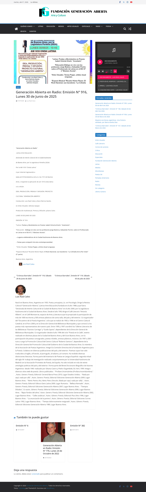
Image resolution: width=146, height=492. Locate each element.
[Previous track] (99, 71)
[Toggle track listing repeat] (115, 71)
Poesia (108, 26)
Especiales (86, 26)
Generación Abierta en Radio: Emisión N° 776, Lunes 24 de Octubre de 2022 (52, 449)
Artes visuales (73, 26)
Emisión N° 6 (22, 425)
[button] (33, 26)
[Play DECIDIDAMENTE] (100, 62)
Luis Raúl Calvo (31, 101)
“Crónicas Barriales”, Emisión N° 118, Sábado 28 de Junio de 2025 (32, 277)
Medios (61, 26)
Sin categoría (99, 188)
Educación (51, 26)
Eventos (33, 31)
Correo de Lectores (101, 147)
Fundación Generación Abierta (105, 161)
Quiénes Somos (26, 26)
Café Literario (100, 144)
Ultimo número (100, 192)
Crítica (97, 150)
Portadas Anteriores (102, 178)
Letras (40, 26)
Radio (98, 26)
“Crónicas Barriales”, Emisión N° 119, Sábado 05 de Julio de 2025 (73, 277)
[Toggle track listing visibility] (128, 71)
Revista (23, 31)
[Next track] (102, 71)
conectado (35, 474)
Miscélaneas (99, 171)
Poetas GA (98, 174)
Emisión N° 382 (77, 425)
